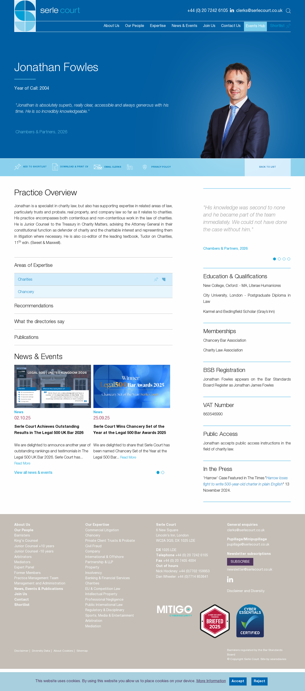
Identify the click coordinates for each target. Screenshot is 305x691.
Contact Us (231, 26)
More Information (211, 681)
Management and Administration (39, 583)
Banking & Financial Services (107, 578)
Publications (26, 337)
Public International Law (104, 605)
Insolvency (93, 573)
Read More (22, 463)
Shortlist (22, 605)
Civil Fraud (93, 546)
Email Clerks (107, 167)
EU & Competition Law (102, 589)
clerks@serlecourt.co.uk (245, 530)
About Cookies (63, 651)
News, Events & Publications (38, 589)
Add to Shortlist (30, 167)
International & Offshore (104, 557)
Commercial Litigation (102, 530)
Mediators (22, 562)
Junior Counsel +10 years (34, 546)
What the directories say (39, 322)
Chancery (26, 292)
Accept (238, 681)
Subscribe (240, 562)
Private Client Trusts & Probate (110, 541)
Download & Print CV (70, 166)
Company (92, 551)
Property (92, 567)
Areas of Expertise (33, 265)
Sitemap (82, 651)
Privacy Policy (156, 167)
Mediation (93, 626)
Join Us (209, 26)
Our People (134, 26)
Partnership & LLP (99, 562)
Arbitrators (23, 557)
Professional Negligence (104, 600)
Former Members (27, 573)
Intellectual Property (101, 594)
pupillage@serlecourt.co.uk (248, 545)
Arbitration (93, 621)
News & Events (184, 26)
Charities (91, 279)
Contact (21, 600)
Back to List (267, 167)
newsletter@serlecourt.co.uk (249, 570)
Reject (259, 681)
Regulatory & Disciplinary (104, 610)
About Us (111, 26)
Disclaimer (21, 651)
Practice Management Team (36, 578)
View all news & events (33, 473)
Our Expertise (97, 525)
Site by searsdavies (273, 659)
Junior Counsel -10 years (34, 551)
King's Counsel (26, 541)
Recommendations (33, 306)
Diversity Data (41, 651)
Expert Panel (24, 567)
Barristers (22, 535)
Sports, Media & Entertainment (109, 616)
